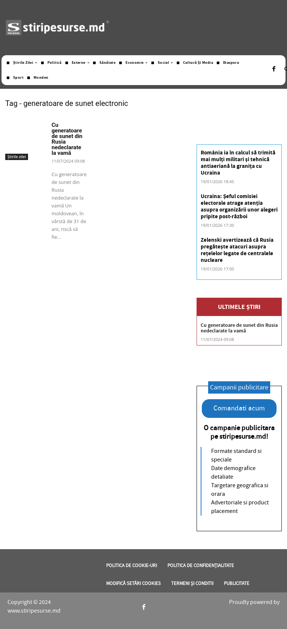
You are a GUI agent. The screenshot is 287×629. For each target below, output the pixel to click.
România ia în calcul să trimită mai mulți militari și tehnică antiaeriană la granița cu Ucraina (238, 163)
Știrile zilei (16, 156)
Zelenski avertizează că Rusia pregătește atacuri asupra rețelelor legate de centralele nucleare (237, 250)
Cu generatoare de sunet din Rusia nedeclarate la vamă (67, 139)
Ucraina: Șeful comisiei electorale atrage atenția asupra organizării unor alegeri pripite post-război (239, 206)
